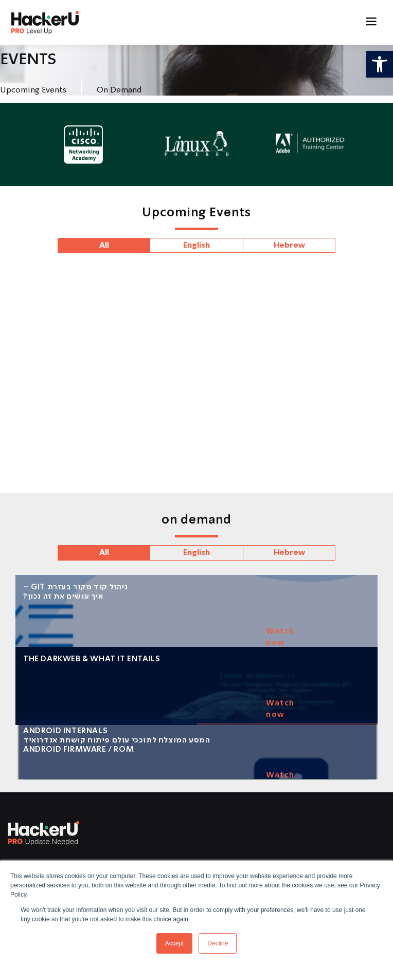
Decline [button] (217, 943)
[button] (379, 64)
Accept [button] (174, 943)
